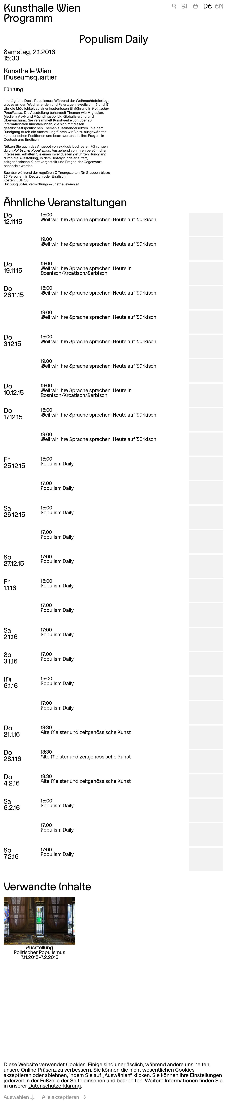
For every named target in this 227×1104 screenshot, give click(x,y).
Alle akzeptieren (60, 1097)
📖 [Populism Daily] (184, 7)
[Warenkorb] (195, 7)
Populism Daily (57, 464)
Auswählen (16, 1097)
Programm (28, 19)
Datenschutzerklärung (54, 1086)
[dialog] (113, 1081)
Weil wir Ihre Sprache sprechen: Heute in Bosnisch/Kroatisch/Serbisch (86, 271)
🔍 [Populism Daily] (174, 7)
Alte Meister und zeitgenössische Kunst (86, 732)
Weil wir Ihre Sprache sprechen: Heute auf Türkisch (98, 220)
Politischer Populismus (39, 953)
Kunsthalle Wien (42, 9)
